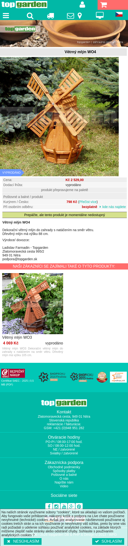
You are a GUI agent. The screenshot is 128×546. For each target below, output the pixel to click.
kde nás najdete (114, 207)
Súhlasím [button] (108, 541)
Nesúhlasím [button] (22, 541)
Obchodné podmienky (64, 467)
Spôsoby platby (64, 471)
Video (64, 486)
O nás (64, 478)
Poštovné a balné (64, 475)
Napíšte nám (64, 482)
